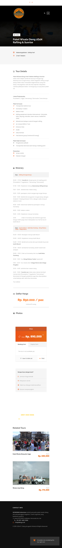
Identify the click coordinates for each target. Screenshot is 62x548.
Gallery (16, 35)
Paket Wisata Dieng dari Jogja (22, 454)
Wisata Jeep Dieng (18, 488)
